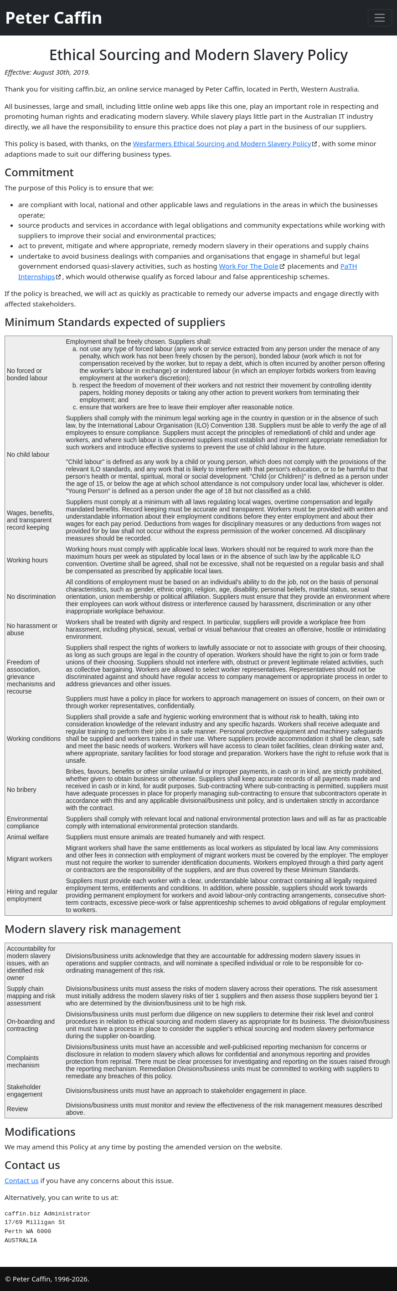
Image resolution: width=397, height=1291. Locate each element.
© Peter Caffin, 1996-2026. (47, 1278)
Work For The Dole (248, 265)
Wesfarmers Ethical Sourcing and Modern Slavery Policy (222, 143)
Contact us (22, 1180)
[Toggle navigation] (380, 17)
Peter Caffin (53, 17)
